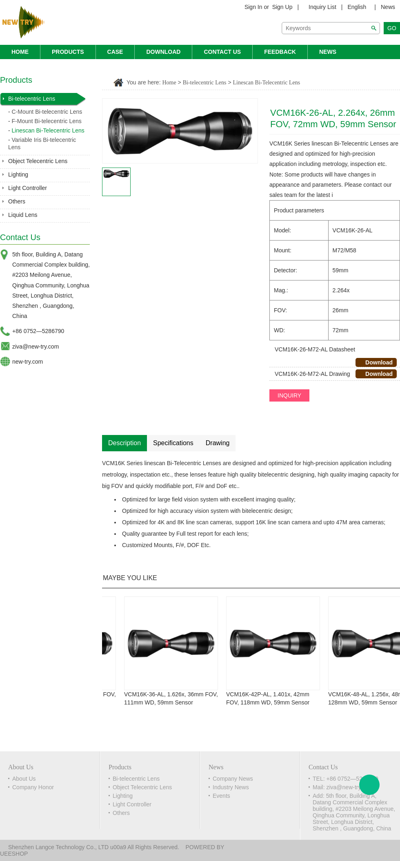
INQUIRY (289, 395)
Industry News (231, 787)
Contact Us (222, 52)
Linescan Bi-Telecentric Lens (48, 130)
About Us (24, 778)
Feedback (280, 52)
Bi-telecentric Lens (31, 98)
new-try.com (27, 361)
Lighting (18, 174)
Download (163, 52)
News (388, 7)
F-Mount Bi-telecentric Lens (47, 121)
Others (16, 201)
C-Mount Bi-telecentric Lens (47, 111)
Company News (233, 778)
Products (68, 52)
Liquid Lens (23, 215)
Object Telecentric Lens (37, 161)
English (356, 7)
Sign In (253, 7)
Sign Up (282, 7)
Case (115, 52)
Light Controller (27, 188)
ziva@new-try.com (35, 346)
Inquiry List (322, 7)
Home (20, 52)
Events (221, 796)
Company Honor (33, 787)
